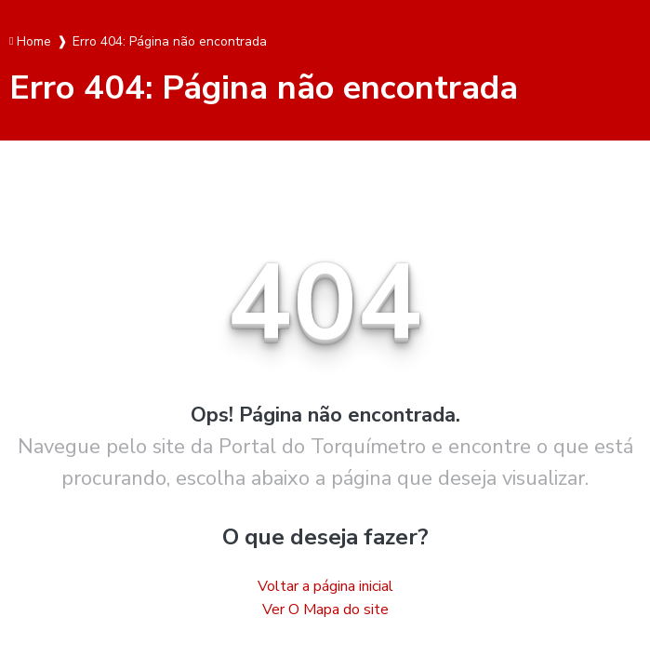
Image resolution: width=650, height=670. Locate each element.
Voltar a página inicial (325, 586)
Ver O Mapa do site (325, 609)
